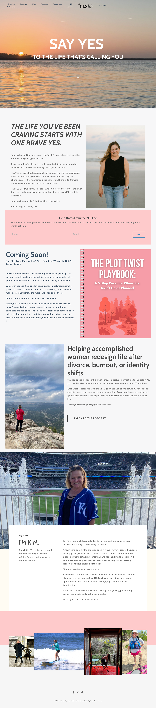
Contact (102, 6)
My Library (69, 5)
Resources (57, 4)
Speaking (23, 4)
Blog (34, 4)
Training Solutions (11, 5)
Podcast (44, 4)
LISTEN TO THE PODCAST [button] (89, 419)
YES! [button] (138, 235)
